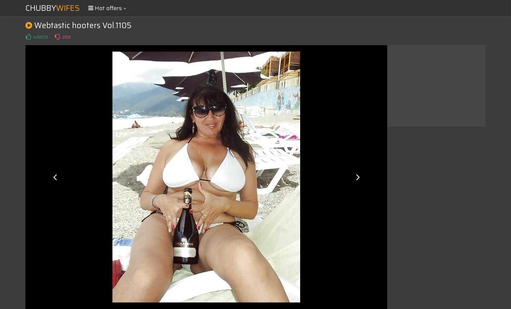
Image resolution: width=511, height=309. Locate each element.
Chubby (52, 8)
